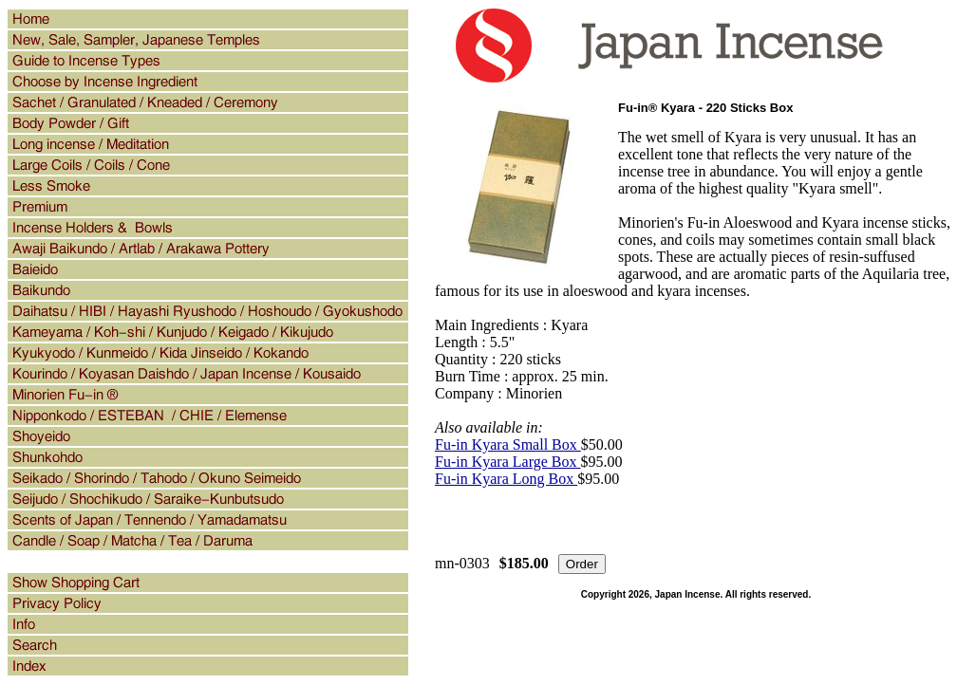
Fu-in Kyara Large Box (507, 462)
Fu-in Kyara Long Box (506, 479)
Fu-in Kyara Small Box (508, 444)
